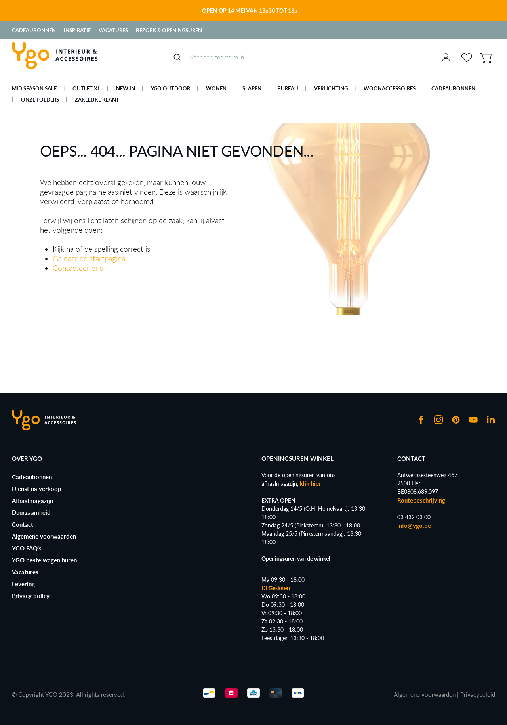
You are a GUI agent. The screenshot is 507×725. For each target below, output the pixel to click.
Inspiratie (77, 30)
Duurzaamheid (31, 512)
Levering (23, 583)
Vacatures (113, 30)
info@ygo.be (414, 525)
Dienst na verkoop (36, 488)
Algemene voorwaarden (44, 536)
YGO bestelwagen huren (44, 560)
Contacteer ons (78, 267)
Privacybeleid (477, 694)
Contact (22, 524)
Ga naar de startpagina (89, 258)
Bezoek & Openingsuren (169, 30)
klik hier (310, 483)
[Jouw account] (446, 57)
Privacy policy (31, 595)
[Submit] (177, 57)
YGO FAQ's (27, 548)
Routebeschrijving (421, 500)
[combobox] (286, 57)
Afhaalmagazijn (32, 500)
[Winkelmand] (485, 57)
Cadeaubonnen (34, 30)
